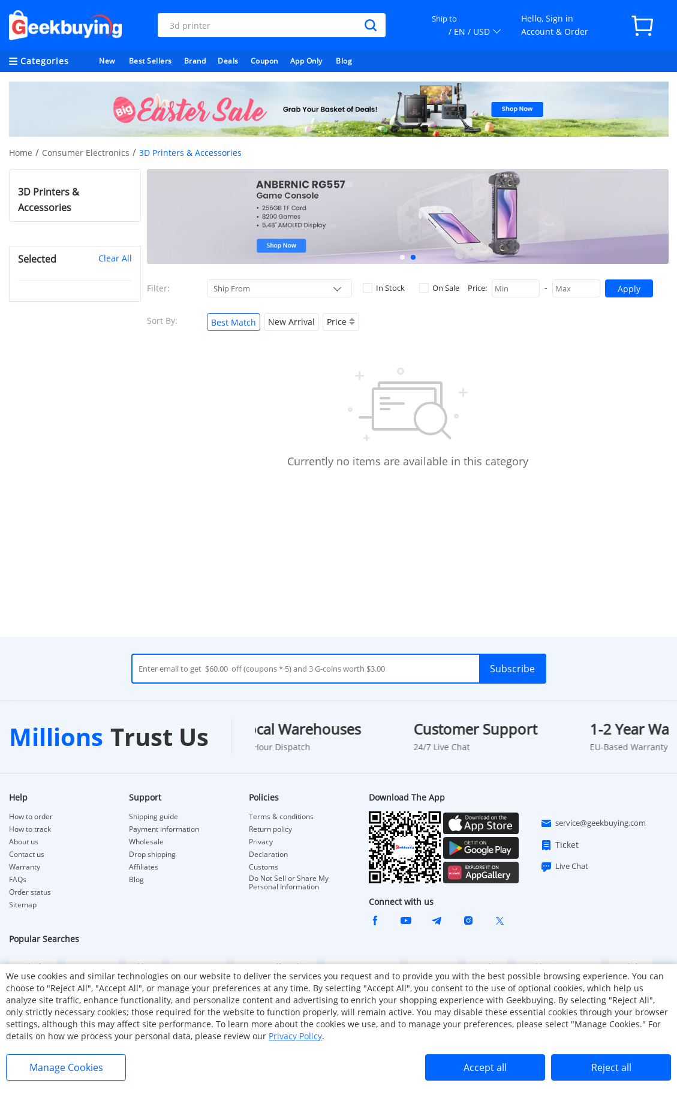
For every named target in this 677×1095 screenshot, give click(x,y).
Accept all (485, 1067)
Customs (263, 867)
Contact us (26, 854)
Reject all (611, 1067)
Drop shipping (152, 854)
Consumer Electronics (86, 152)
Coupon (264, 61)
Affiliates (143, 867)
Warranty (24, 867)
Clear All (115, 258)
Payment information (164, 829)
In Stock (384, 287)
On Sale (439, 287)
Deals (228, 61)
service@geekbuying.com (593, 823)
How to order (31, 817)
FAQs (17, 880)
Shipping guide (153, 817)
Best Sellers (150, 61)
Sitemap (23, 905)
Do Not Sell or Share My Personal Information (289, 882)
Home (20, 152)
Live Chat (564, 867)
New (107, 61)
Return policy (270, 829)
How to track (30, 829)
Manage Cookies (66, 1067)
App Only (306, 61)
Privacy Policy (295, 1036)
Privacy (261, 842)
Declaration (268, 854)
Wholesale (146, 842)
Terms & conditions (281, 817)
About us (23, 842)
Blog (344, 61)
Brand (195, 61)
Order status (30, 892)
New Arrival (291, 321)
